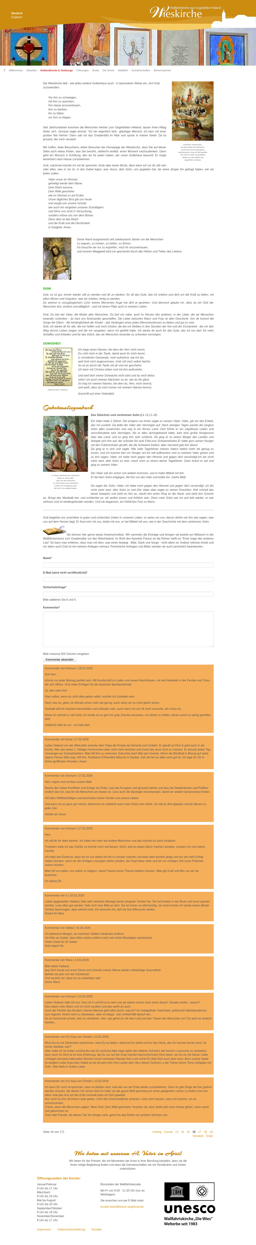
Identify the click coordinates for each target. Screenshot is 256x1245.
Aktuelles (31, 70)
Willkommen (16, 70)
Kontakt (96, 1229)
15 (188, 1131)
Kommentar (51, 607)
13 (176, 1131)
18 (205, 1131)
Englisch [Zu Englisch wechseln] (16, 17)
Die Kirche (108, 70)
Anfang (156, 1131)
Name (47, 557)
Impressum (44, 1229)
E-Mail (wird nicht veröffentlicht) (65, 572)
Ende (209, 1135)
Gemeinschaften (141, 70)
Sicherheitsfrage (54, 586)
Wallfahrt (123, 70)
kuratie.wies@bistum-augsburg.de (121, 1206)
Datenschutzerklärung (71, 1229)
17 (199, 1131)
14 (182, 1131)
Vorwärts (198, 1135)
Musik (95, 70)
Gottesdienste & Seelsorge (56, 70)
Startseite (3, 70)
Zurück (168, 1131)
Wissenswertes (162, 70)
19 (211, 1131)
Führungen (82, 70)
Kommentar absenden (60, 659)
